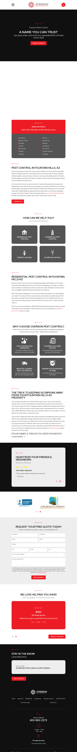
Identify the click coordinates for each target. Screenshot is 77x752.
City (13, 496)
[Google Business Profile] (16, 702)
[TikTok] (24, 702)
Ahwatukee (21, 84)
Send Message (38, 524)
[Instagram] (20, 702)
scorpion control (54, 374)
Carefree (20, 92)
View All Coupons (57, 583)
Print (44, 569)
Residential (29, 645)
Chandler (21, 98)
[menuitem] (14, 713)
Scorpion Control (48, 645)
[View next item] (60, 428)
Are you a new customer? (18, 501)
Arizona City (45, 87)
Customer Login (25, 649)
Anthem (44, 84)
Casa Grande (21, 95)
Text (32, 569)
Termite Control (60, 645)
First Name (14, 481)
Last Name (42, 481)
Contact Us (53, 649)
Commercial (37, 645)
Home (13, 645)
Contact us (18, 148)
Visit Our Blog (19, 625)
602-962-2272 (38, 666)
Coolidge (20, 100)
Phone (13, 486)
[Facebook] (12, 702)
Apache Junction (23, 87)
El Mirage (45, 100)
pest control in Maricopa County (54, 140)
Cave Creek (45, 95)
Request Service (38, 43)
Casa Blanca (45, 92)
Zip (49, 496)
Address (14, 491)
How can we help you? (17, 505)
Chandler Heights (47, 98)
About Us (20, 645)
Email (41, 486)
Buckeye (44, 90)
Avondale (21, 90)
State (32, 496)
